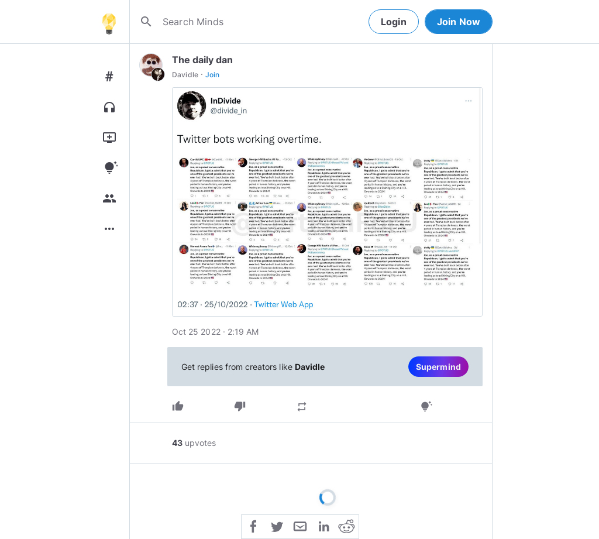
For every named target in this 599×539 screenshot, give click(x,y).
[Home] (108, 21)
